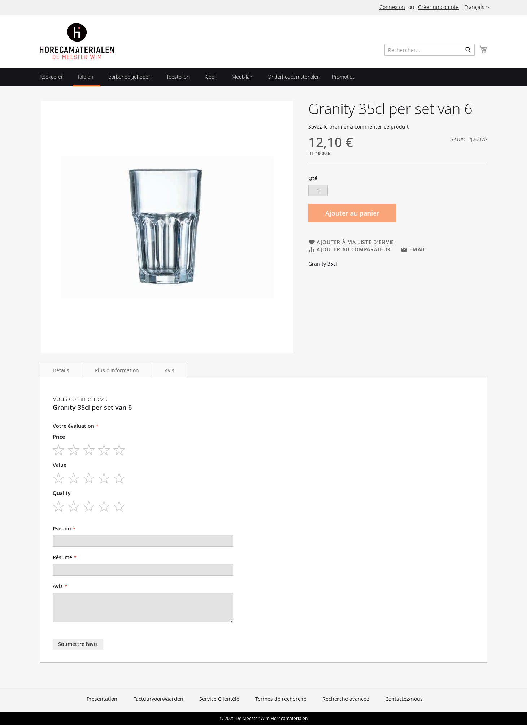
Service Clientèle (219, 698)
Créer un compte (438, 7)
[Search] (468, 50)
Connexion (392, 7)
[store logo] (77, 41)
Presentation (102, 698)
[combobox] (429, 50)
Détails (61, 370)
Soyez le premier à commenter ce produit (358, 126)
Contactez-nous (404, 698)
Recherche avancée (345, 698)
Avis (169, 370)
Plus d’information (117, 370)
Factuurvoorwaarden (158, 698)
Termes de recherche (280, 698)
